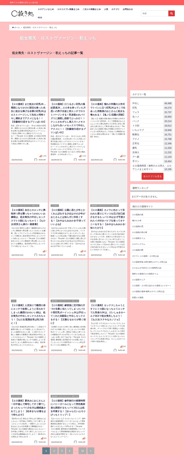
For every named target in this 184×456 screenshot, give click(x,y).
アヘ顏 (152, 157)
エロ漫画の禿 (137, 226)
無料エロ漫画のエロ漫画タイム (145, 274)
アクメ (152, 139)
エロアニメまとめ (46, 9)
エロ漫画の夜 (137, 214)
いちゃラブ (152, 130)
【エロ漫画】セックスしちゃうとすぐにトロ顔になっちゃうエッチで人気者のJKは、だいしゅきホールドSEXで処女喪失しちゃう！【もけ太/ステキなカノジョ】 (107, 311)
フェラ (152, 112)
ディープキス (96, 99)
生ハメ (152, 117)
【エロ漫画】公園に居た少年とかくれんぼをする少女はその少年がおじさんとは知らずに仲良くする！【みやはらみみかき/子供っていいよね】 (68, 216)
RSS (40, 18)
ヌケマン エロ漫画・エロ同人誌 (145, 256)
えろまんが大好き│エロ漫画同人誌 (146, 268)
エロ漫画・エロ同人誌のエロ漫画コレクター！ (151, 285)
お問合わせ (128, 9)
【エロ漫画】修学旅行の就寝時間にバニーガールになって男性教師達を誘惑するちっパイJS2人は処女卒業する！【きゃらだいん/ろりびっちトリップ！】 (68, 405)
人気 (106, 9)
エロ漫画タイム (138, 238)
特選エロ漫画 (137, 297)
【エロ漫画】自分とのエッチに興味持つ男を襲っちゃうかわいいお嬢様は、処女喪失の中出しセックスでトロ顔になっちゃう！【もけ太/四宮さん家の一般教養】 (28, 216)
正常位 (152, 143)
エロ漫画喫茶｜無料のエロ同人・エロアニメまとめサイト (152, 167)
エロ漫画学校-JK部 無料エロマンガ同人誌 (149, 262)
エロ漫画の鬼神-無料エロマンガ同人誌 (148, 291)
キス (13, 299)
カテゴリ (115, 9)
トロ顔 (152, 125)
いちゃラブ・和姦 (18, 99)
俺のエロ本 (136, 220)
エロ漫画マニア (138, 280)
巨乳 (152, 108)
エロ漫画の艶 (137, 250)
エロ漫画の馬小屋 (139, 232)
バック (152, 121)
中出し (152, 103)
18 (83, 448)
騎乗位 (152, 134)
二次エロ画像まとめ (92, 9)
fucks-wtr (42, 159)
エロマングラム (138, 244)
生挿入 (152, 152)
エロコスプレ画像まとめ (68, 9)
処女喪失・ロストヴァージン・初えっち (25, 204)
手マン (152, 161)
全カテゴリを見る (152, 176)
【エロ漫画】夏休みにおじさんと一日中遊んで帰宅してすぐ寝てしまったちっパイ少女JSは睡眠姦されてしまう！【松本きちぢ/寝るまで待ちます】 (28, 405)
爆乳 (152, 148)
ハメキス (55, 204)
